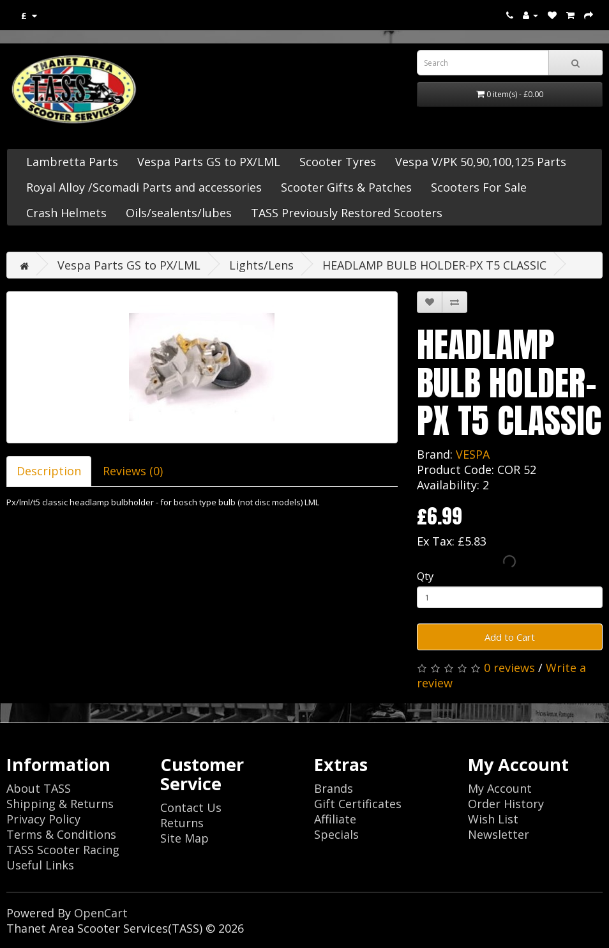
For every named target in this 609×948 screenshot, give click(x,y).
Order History (506, 803)
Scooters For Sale (479, 187)
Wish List (493, 819)
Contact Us (191, 807)
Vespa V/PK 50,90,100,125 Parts (480, 161)
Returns (182, 822)
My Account (500, 788)
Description (49, 470)
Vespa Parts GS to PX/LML (208, 161)
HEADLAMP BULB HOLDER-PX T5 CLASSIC (434, 265)
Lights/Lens (261, 265)
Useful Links (40, 865)
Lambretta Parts (72, 161)
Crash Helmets (66, 212)
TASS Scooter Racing (62, 849)
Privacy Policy (43, 819)
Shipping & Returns (60, 803)
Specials (336, 834)
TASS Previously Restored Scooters (346, 212)
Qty (425, 576)
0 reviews (509, 667)
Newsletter (498, 834)
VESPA (473, 454)
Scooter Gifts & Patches (346, 187)
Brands (333, 788)
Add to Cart (510, 637)
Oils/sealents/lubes (179, 212)
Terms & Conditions (61, 834)
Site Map (184, 838)
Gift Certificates (358, 803)
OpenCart (101, 913)
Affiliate (335, 819)
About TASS (38, 788)
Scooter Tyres (337, 161)
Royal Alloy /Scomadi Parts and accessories (144, 187)
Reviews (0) (133, 470)
